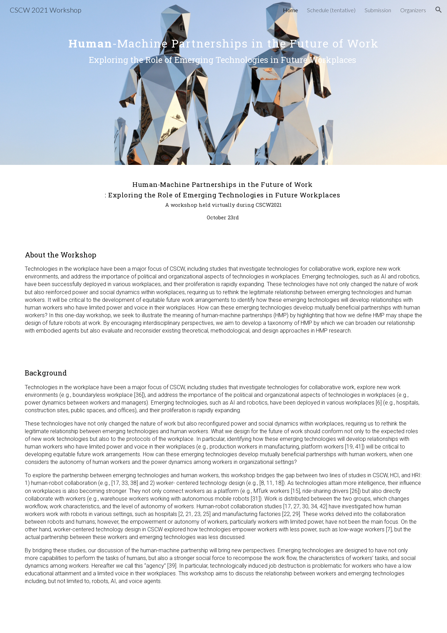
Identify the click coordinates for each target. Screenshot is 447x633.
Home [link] (290, 10)
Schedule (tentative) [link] (331, 10)
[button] (438, 9)
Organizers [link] (413, 10)
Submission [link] (378, 10)
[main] (223, 82)
